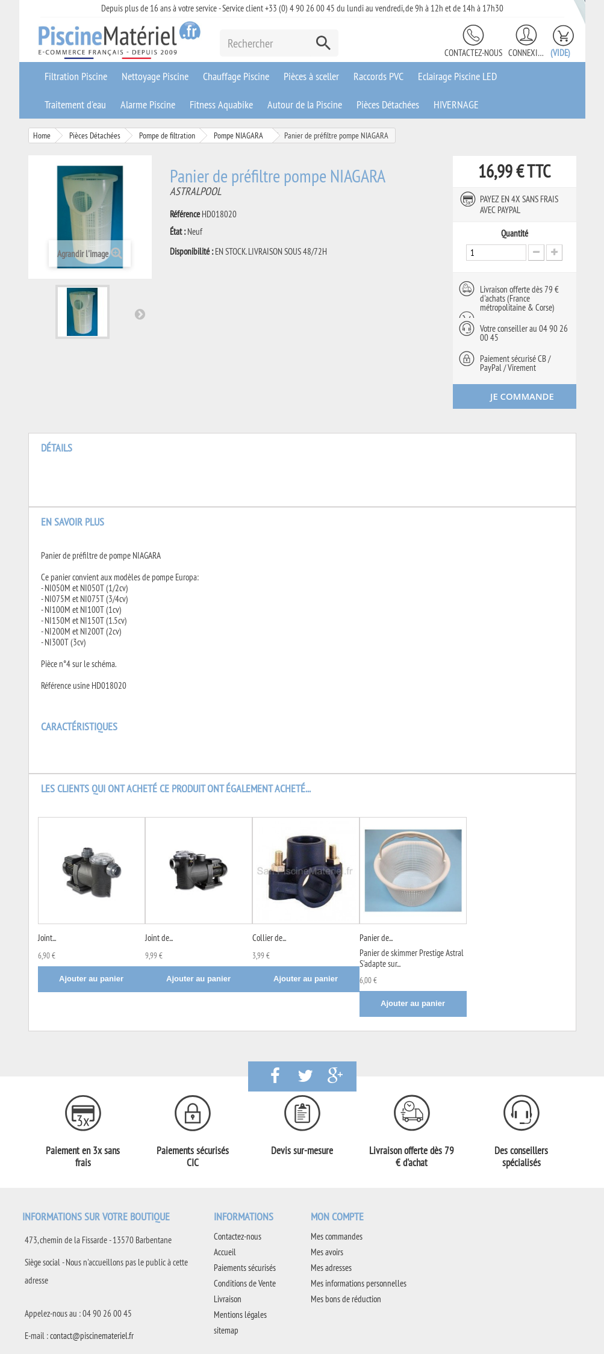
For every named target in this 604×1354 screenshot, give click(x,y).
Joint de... (159, 937)
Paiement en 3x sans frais (83, 1156)
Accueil (225, 1251)
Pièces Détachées (387, 104)
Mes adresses (331, 1267)
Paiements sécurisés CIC (193, 1156)
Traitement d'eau (75, 104)
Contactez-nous (473, 52)
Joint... (47, 937)
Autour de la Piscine (304, 104)
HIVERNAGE (456, 104)
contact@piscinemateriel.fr (92, 1335)
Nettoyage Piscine (155, 76)
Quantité (514, 233)
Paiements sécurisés (245, 1267)
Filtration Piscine (76, 76)
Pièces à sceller (311, 76)
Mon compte (337, 1216)
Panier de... (376, 937)
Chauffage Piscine (236, 76)
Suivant (140, 314)
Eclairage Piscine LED (457, 76)
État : (177, 231)
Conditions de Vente (245, 1282)
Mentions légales (240, 1314)
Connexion (526, 52)
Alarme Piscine (147, 104)
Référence (185, 214)
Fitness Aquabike (221, 104)
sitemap (226, 1329)
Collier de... (269, 937)
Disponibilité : (191, 251)
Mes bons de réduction (346, 1298)
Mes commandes (337, 1235)
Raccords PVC (378, 76)
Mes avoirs (327, 1251)
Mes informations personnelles (358, 1282)
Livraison (227, 1298)
